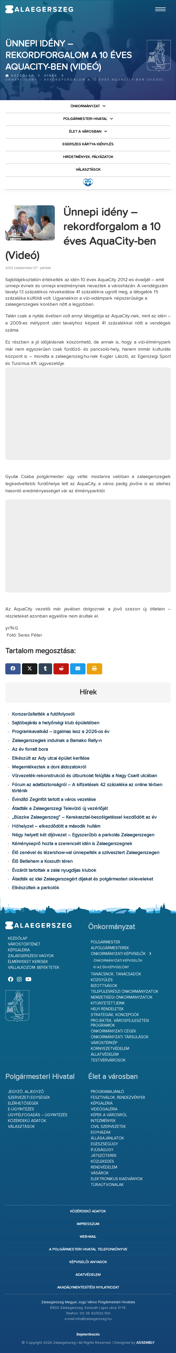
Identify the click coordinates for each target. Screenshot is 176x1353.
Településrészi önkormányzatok (125, 992)
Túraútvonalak (107, 1185)
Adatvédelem (88, 1275)
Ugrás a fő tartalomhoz (157, 2)
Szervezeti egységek (29, 1098)
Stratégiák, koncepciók (115, 1015)
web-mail (88, 1237)
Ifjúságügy (102, 1150)
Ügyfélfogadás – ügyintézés (37, 1115)
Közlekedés (102, 1162)
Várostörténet (24, 944)
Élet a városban (85, 131)
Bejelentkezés (88, 1334)
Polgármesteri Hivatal (85, 119)
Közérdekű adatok (27, 1121)
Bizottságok (104, 986)
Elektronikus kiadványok (117, 1179)
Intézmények (103, 1121)
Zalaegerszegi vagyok (31, 956)
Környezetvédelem (110, 1049)
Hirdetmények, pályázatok (88, 157)
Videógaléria (104, 1109)
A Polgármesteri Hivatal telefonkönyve (88, 1249)
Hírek (51, 75)
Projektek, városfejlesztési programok (120, 1023)
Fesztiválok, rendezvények (118, 1098)
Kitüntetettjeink (108, 1003)
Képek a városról (109, 1115)
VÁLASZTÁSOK (88, 170)
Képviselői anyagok (88, 1262)
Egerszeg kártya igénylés (88, 144)
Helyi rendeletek (107, 1009)
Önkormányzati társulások (120, 1037)
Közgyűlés (102, 980)
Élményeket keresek (28, 962)
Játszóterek (104, 1156)
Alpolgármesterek (110, 948)
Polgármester (105, 942)
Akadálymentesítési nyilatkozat (88, 1287)
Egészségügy (104, 1144)
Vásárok (100, 1173)
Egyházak (101, 1132)
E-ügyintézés (21, 1109)
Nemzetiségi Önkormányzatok (122, 997)
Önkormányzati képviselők (118, 954)
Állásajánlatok (107, 1138)
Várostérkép (104, 1043)
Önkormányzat (85, 106)
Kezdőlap (19, 75)
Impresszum (88, 1224)
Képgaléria (19, 950)
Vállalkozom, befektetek (34, 968)
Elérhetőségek (23, 1103)
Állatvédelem (105, 1055)
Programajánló (107, 1092)
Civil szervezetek (108, 1127)
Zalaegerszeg (39, 9)
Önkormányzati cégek (113, 1031)
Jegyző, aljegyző (26, 1092)
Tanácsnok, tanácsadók (116, 974)
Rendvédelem (104, 1167)
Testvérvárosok (108, 1060)
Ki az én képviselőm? (111, 967)
